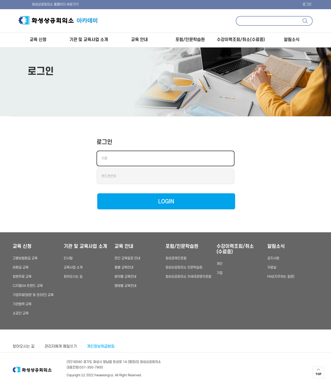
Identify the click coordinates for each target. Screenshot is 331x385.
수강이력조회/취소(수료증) (241, 39)
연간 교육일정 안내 (127, 258)
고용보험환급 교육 (25, 258)
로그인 (306, 4)
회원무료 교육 (22, 277)
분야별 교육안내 (125, 277)
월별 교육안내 (123, 267)
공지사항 (273, 258)
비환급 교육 (21, 267)
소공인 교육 (21, 313)
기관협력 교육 (22, 304)
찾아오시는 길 (73, 277)
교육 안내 (139, 39)
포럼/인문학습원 (190, 39)
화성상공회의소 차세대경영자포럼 (188, 277)
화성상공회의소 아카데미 (58, 20)
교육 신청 (38, 39)
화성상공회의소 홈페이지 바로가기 (46, 4)
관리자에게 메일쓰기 (61, 346)
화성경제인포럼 (176, 258)
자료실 (271, 267)
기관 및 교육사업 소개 (88, 39)
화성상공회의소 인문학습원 (184, 267)
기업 (220, 273)
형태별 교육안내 (125, 286)
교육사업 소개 (73, 267)
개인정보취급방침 (100, 346)
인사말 (68, 258)
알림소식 (292, 39)
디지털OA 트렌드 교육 (28, 286)
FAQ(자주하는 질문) (280, 277)
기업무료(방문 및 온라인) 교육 (33, 295)
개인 (220, 264)
